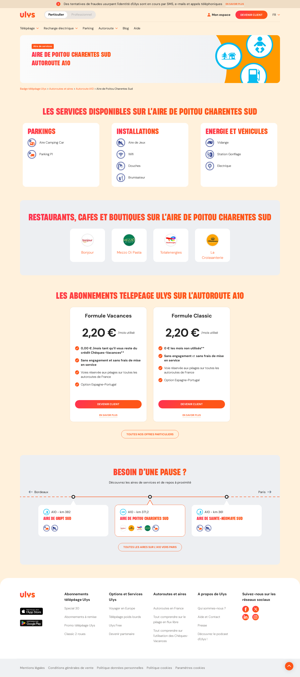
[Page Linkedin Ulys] (245, 617)
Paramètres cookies (190, 668)
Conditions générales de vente (71, 668)
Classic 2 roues (74, 634)
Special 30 (71, 608)
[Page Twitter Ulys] (255, 609)
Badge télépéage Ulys (33, 89)
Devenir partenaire (121, 634)
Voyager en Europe (122, 608)
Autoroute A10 (85, 89)
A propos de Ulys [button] (212, 594)
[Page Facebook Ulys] (245, 609)
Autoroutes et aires (61, 89)
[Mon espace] (218, 14)
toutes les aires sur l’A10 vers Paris (150, 547)
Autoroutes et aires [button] (169, 594)
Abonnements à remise (80, 617)
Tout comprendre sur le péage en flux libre (169, 619)
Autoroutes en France (168, 608)
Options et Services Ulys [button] (125, 597)
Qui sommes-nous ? (212, 608)
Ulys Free (115, 625)
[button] (235, 4)
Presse (202, 625)
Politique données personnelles (120, 668)
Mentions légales (32, 668)
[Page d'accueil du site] (27, 595)
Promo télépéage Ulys (79, 625)
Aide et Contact (209, 617)
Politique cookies (159, 668)
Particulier (56, 14)
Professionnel (81, 14)
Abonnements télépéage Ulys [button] (77, 597)
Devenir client (251, 15)
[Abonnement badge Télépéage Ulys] (27, 14)
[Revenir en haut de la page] (275, 666)
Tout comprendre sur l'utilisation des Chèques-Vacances (170, 636)
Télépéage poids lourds (125, 617)
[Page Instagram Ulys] (255, 617)
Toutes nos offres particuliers (150, 434)
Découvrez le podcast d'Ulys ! (213, 636)
